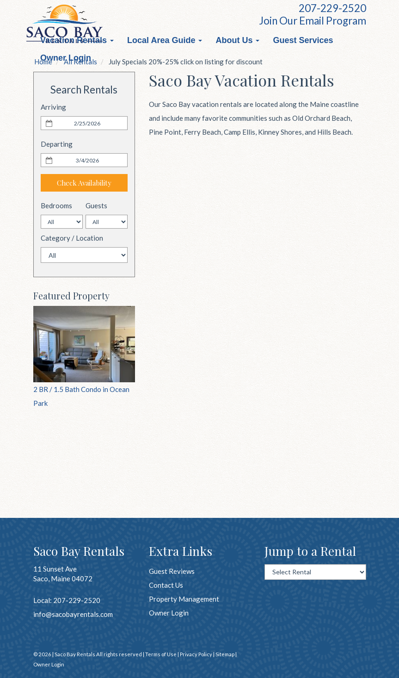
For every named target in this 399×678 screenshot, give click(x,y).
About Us (237, 40)
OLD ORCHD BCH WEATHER (84, 462)
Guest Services (303, 40)
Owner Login (169, 613)
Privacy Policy (196, 654)
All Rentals (80, 61)
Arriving (53, 107)
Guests (96, 205)
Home (43, 61)
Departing (57, 144)
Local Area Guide (164, 40)
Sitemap (224, 654)
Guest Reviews (172, 571)
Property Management (184, 599)
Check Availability (84, 182)
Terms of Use (161, 654)
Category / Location (72, 238)
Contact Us (166, 585)
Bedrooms (56, 205)
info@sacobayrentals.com (73, 614)
